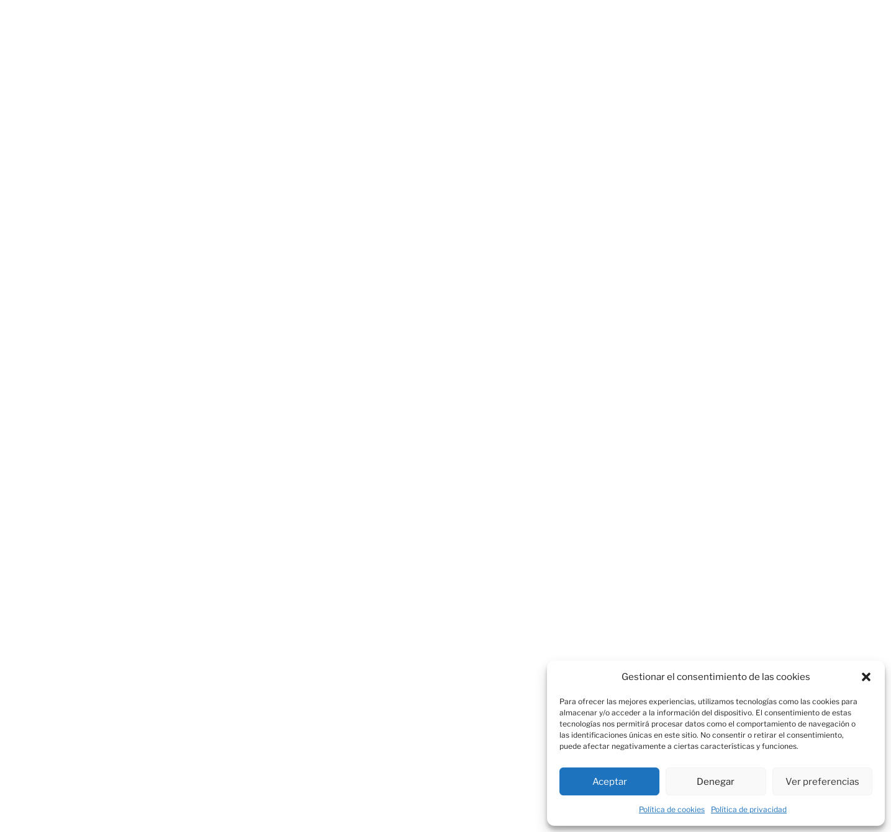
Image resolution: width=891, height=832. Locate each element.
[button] (866, 677)
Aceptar (609, 781)
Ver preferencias (822, 781)
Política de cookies (672, 809)
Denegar (716, 781)
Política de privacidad (749, 809)
